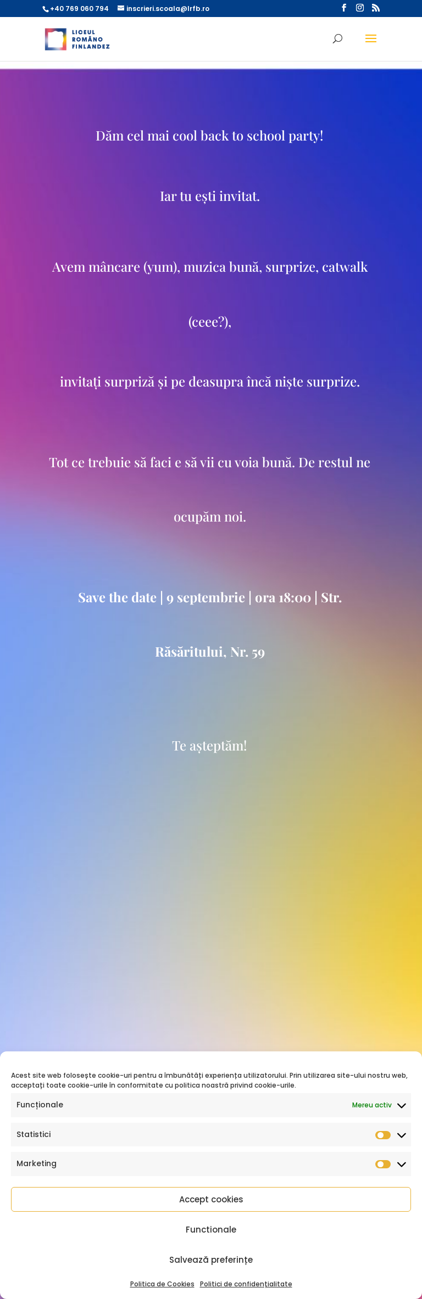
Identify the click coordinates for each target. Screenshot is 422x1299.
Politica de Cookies (162, 1284)
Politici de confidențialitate (246, 1284)
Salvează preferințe (211, 1260)
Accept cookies (211, 1199)
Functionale (211, 1229)
